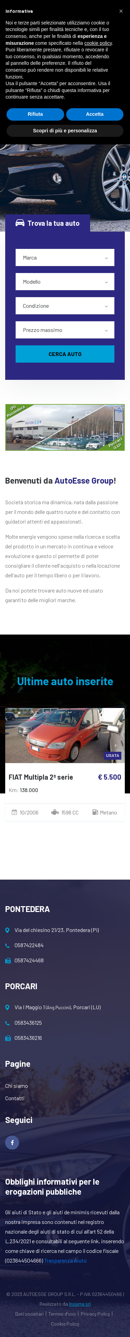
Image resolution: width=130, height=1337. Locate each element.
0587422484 (24, 945)
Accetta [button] (95, 114)
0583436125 (23, 1022)
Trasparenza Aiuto (65, 1260)
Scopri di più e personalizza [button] (65, 130)
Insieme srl (80, 1304)
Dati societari (29, 1314)
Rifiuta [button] (35, 114)
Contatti (15, 1098)
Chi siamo (16, 1085)
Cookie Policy (65, 1324)
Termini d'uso (62, 1314)
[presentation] (53, 865)
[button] (121, 11)
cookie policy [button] (98, 43)
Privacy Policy (95, 1314)
